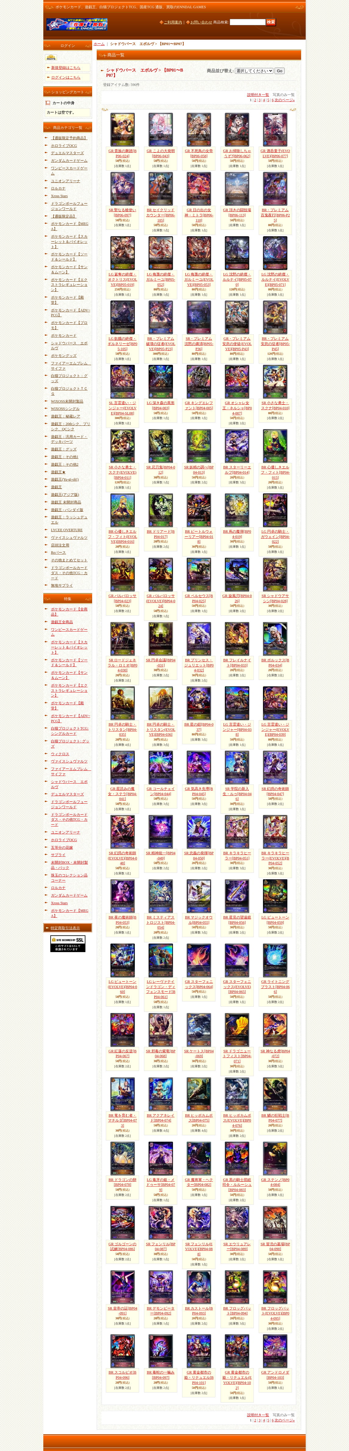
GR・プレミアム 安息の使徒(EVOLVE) (237, 343)
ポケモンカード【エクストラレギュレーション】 (69, 285)
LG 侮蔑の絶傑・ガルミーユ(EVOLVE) (199, 279)
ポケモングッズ (64, 356)
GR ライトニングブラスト (275, 987)
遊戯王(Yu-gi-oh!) (65, 479)
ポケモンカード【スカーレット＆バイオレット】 (69, 241)
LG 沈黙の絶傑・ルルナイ (237, 279)
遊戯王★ (58, 472)
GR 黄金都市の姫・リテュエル (199, 1377)
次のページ (285, 100)
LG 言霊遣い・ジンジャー (237, 729)
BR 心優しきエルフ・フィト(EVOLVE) (122, 536)
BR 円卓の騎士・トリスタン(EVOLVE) (160, 729)
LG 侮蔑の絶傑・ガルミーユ (160, 279)
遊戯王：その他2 (64, 464)
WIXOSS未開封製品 (67, 401)
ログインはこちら (66, 77)
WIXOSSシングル (65, 409)
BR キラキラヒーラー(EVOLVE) (275, 858)
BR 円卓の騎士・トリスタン (122, 729)
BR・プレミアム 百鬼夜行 (275, 215)
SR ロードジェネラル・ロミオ (122, 665)
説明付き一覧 (258, 95)
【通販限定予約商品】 (69, 138)
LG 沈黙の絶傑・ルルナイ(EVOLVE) (275, 279)
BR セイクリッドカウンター (160, 215)
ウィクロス (60, 754)
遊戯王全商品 (62, 622)
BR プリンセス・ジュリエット (199, 665)
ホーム (99, 44)
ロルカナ (58, 188)
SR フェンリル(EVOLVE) (199, 1249)
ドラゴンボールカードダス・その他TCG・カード (69, 573)
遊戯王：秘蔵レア (65, 416)
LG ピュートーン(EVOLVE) (122, 987)
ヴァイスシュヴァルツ (69, 537)
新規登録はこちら (66, 68)
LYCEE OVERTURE (67, 530)
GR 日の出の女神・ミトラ (199, 215)
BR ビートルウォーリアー (199, 536)
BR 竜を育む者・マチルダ (122, 1120)
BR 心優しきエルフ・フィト (275, 472)
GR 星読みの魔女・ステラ (122, 794)
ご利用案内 (173, 22)
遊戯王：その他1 (64, 457)
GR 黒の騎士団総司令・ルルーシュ (237, 1185)
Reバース (58, 552)
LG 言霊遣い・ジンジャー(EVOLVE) (275, 729)
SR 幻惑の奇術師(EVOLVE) (122, 858)
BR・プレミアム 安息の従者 (275, 343)
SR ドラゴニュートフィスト (237, 1056)
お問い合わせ (201, 22)
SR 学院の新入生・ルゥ (237, 794)
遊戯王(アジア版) (65, 495)
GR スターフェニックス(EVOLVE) (237, 987)
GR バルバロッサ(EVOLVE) (160, 601)
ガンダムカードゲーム (69, 160)
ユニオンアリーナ (65, 181)
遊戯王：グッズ (64, 449)
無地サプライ (62, 585)
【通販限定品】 (64, 216)
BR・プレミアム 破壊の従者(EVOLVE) (160, 343)
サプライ (58, 855)
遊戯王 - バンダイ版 (67, 510)
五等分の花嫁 (62, 847)
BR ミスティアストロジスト (160, 922)
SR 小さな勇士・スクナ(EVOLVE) (122, 472)
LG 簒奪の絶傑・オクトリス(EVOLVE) (122, 279)
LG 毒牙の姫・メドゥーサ (160, 1185)
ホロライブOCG (64, 146)
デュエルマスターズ (67, 153)
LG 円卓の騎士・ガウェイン (275, 536)
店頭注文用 (60, 545)
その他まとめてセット (69, 560)
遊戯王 (56, 487)
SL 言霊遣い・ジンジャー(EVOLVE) (123, 408)
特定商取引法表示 (65, 928)
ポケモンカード (64, 335)
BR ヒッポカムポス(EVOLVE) (237, 1120)
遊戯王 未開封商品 (66, 502)
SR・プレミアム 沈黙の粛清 (199, 343)
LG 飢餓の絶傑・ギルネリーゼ (122, 343)
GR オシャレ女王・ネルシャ (237, 408)
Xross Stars (59, 196)
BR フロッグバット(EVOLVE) (275, 1313)
